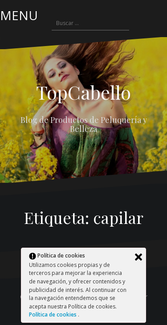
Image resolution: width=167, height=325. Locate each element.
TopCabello (83, 92)
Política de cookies (53, 314)
